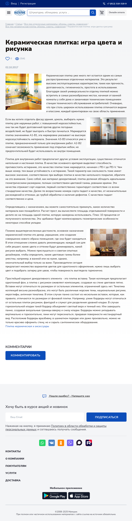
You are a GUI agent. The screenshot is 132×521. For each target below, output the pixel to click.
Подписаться (106, 417)
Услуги (10, 473)
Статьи (18, 24)
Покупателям (15, 466)
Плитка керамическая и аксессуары (27, 326)
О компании (14, 458)
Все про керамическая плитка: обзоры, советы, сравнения (35, 26)
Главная (9, 24)
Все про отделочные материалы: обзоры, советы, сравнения (55, 24)
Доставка (13, 480)
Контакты (13, 451)
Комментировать (25, 355)
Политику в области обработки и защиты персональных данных (56, 427)
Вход (14, 3)
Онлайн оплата (117, 12)
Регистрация (28, 3)
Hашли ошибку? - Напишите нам (66, 396)
